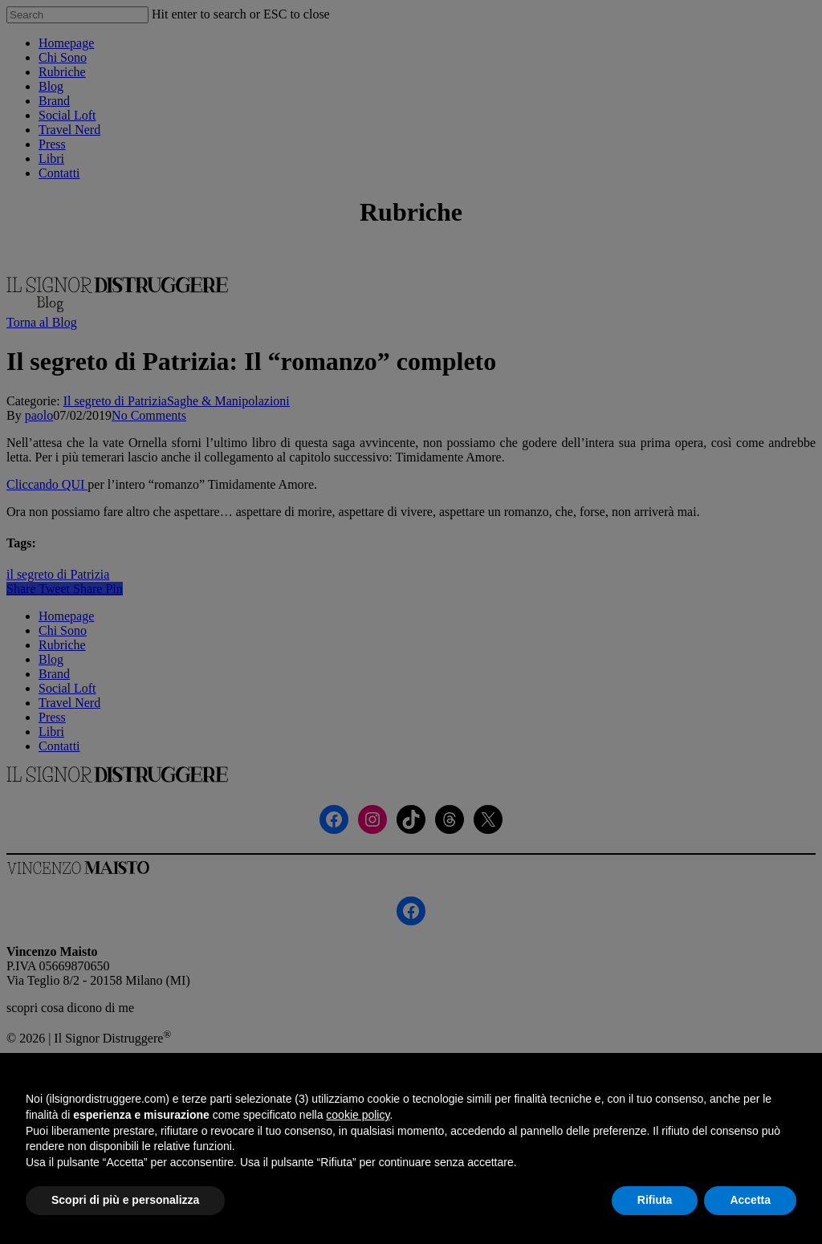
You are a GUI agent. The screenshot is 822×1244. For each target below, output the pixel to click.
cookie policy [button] (357, 1114)
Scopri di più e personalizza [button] (125, 1199)
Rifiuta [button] (655, 1199)
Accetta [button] (750, 1199)
